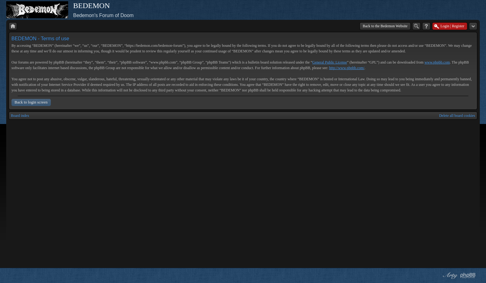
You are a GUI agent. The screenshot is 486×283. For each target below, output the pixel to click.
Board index (20, 115)
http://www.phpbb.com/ (347, 68)
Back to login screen (31, 102)
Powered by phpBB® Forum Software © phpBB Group (468, 275)
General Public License (329, 62)
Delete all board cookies (457, 115)
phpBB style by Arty (449, 275)
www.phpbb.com (437, 62)
